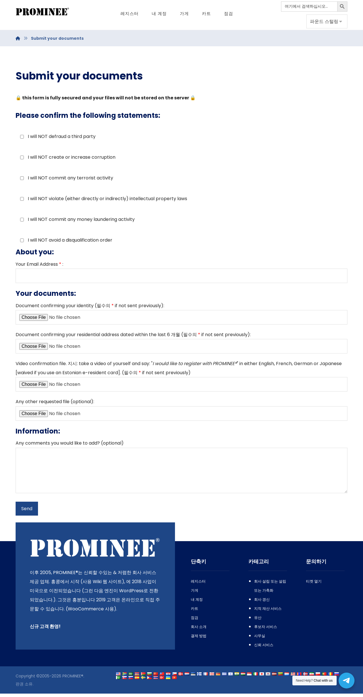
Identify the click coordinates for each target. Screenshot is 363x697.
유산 (257, 621)
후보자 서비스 (265, 630)
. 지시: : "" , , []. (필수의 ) (181, 378)
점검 (194, 621)
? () (181, 471)
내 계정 (197, 603)
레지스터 (198, 584)
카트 (194, 612)
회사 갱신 (262, 603)
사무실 (259, 639)
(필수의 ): (181, 315)
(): (181, 412)
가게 (194, 593)
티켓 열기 (314, 584)
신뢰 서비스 (263, 648)
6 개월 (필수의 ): (181, 345)
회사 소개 (198, 630)
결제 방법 (198, 639)
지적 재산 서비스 (268, 612)
